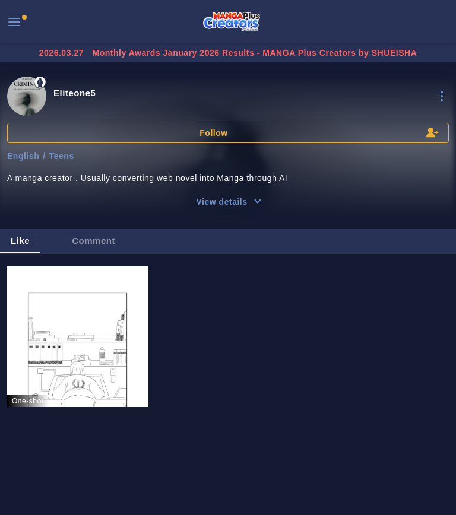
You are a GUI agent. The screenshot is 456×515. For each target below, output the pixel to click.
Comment (93, 241)
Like (20, 241)
